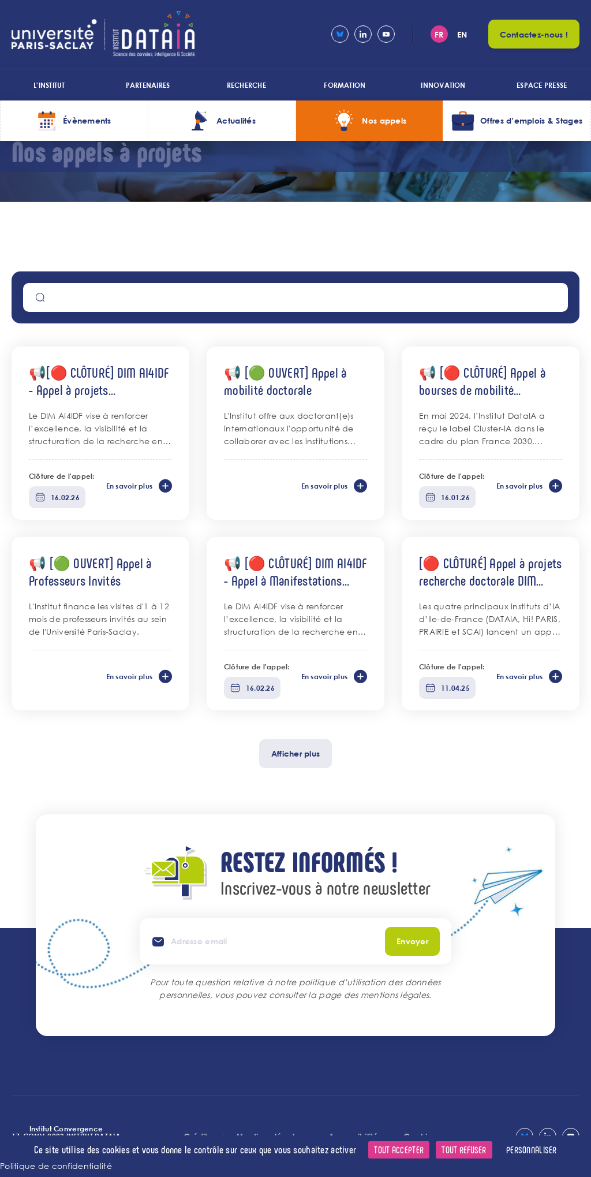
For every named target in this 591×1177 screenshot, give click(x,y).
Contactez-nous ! (534, 34)
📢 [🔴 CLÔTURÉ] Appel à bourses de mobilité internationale (482, 381)
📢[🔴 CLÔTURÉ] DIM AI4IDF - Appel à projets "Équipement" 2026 (99, 381)
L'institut (49, 85)
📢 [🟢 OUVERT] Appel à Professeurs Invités (90, 571)
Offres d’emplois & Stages (531, 120)
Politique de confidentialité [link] (56, 1165)
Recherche (246, 85)
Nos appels (384, 120)
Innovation (443, 85)
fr (439, 34)
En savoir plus (129, 485)
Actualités (236, 120)
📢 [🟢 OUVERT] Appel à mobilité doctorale (285, 381)
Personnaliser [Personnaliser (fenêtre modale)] (531, 1149)
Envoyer (412, 941)
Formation (344, 85)
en (462, 34)
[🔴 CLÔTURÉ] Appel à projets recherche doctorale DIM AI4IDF (490, 571)
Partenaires (148, 85)
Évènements (87, 120)
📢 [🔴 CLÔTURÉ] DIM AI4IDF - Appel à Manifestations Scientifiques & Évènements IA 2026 (295, 571)
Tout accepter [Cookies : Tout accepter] (399, 1149)
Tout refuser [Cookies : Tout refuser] (464, 1149)
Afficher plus (295, 753)
